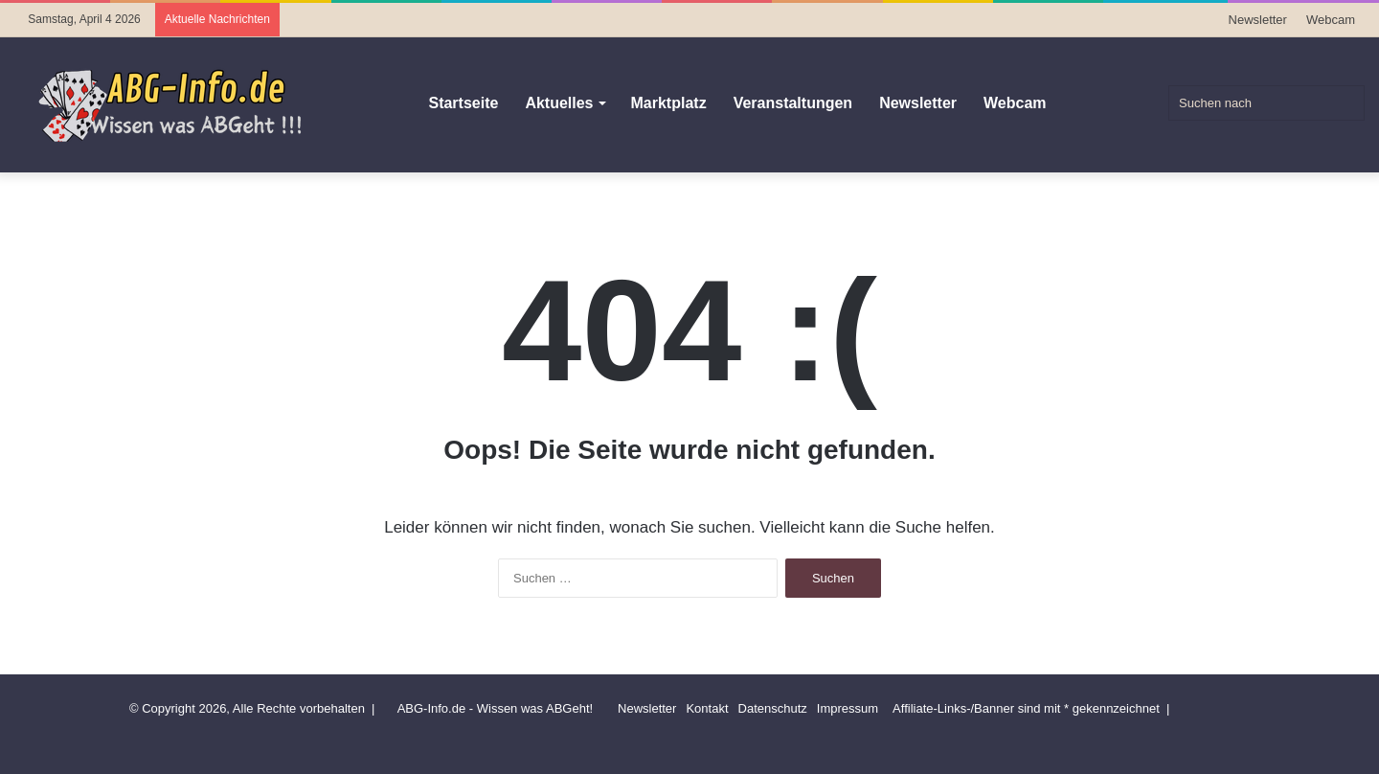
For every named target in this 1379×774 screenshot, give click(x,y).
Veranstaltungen (793, 103)
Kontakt (707, 708)
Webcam (1330, 19)
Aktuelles (559, 103)
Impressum (847, 708)
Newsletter (1258, 19)
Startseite (463, 103)
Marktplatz (669, 103)
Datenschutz (772, 708)
